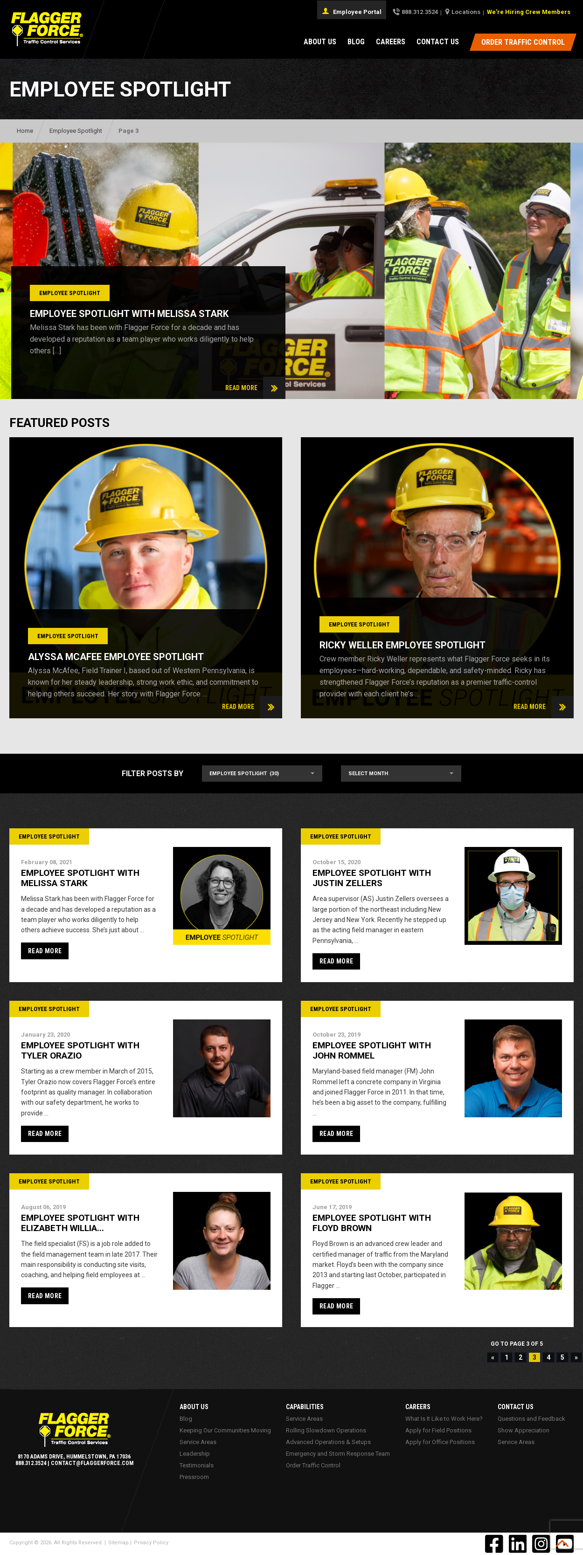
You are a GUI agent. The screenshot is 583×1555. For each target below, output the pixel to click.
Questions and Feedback (531, 1418)
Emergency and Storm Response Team (338, 1453)
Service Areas (197, 1441)
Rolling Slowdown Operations (326, 1430)
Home (25, 130)
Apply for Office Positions (439, 1441)
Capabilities (305, 1407)
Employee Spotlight (75, 130)
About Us (320, 41)
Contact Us (437, 41)
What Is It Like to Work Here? (443, 1418)
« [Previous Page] (492, 1357)
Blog (356, 41)
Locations (465, 11)
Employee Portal (352, 11)
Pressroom (193, 1476)
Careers (390, 41)
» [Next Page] (576, 1357)
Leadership (194, 1453)
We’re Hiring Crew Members (528, 11)
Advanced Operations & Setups (328, 1441)
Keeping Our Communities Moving (225, 1430)
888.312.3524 (420, 11)
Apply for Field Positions (438, 1430)
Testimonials (196, 1465)
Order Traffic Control (313, 1465)
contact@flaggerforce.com (92, 1463)
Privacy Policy (151, 1543)
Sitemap (118, 1543)
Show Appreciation (523, 1430)
